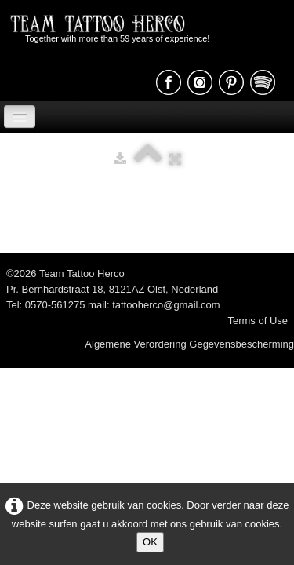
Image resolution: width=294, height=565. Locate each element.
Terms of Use (257, 320)
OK (150, 542)
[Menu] (19, 116)
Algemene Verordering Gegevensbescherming (189, 344)
